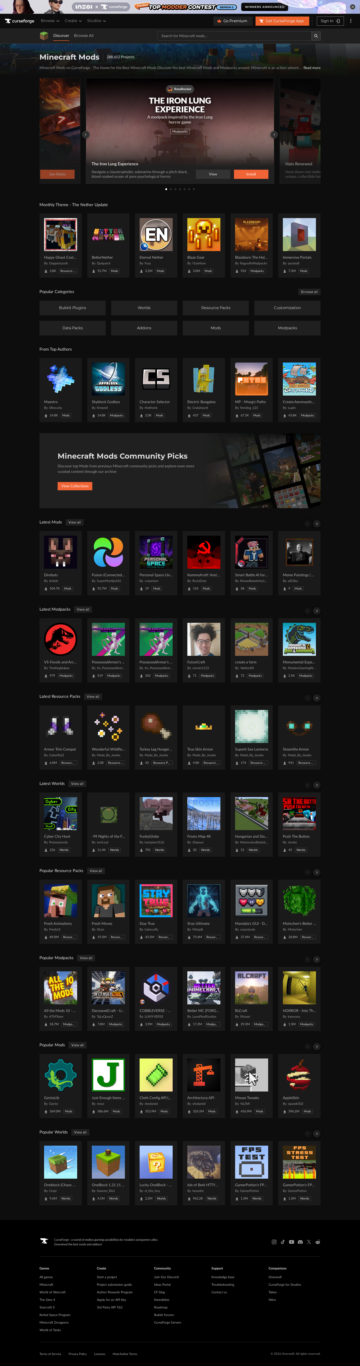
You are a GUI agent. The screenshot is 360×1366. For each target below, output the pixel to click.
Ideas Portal (162, 1284)
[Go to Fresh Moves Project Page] (108, 912)
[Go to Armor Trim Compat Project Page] (60, 737)
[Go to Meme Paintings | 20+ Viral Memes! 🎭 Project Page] (299, 563)
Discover (61, 35)
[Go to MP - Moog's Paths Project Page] (252, 390)
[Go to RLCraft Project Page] (252, 999)
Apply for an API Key (111, 1300)
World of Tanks (50, 1330)
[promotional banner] (180, 7)
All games (46, 1277)
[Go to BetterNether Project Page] (108, 245)
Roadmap (161, 1307)
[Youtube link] (291, 1242)
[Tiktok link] (283, 1242)
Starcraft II (47, 1307)
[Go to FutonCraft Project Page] (204, 650)
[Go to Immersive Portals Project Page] (299, 245)
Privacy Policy (78, 1354)
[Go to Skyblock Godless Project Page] (108, 390)
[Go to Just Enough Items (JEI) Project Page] (108, 1086)
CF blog (159, 1292)
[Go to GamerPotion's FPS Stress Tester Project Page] (299, 1173)
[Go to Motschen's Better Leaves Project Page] (299, 912)
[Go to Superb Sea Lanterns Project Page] (252, 737)
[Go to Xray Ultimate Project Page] (204, 912)
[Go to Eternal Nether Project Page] (156, 245)
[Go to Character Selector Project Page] (156, 390)
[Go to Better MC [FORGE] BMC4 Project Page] (204, 999)
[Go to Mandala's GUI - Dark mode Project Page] (252, 912)
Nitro (272, 1300)
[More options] (350, 21)
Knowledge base (222, 1277)
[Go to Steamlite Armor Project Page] (299, 737)
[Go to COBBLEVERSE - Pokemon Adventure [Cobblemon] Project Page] (156, 999)
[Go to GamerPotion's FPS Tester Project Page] (252, 1173)
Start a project (107, 1277)
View (213, 174)
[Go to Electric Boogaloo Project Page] (204, 390)
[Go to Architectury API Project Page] (204, 1086)
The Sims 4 (47, 1300)
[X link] (309, 1242)
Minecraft (46, 1284)
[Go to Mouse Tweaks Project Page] (252, 1086)
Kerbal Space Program (54, 1315)
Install (251, 174)
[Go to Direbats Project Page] (60, 563)
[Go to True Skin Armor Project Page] (204, 737)
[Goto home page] (20, 21)
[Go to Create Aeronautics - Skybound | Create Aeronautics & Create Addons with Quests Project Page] (299, 390)
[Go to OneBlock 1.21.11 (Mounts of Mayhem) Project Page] (108, 1173)
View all (74, 522)
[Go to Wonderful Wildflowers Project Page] (108, 737)
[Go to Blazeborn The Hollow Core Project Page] (252, 245)
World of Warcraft (52, 1292)
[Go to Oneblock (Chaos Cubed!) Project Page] (60, 1173)
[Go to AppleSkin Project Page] (299, 1086)
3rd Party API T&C (110, 1307)
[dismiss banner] (352, 7)
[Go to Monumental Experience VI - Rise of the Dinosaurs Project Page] (299, 650)
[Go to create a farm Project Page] (252, 650)
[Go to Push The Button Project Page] (299, 824)
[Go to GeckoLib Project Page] (60, 1086)
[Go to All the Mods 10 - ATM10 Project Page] (60, 999)
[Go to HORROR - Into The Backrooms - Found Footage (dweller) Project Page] (299, 999)
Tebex (273, 1292)
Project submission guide (114, 1284)
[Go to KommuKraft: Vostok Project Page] (204, 563)
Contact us (219, 1292)
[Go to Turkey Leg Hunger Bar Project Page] (156, 737)
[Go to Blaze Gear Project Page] (204, 245)
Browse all (309, 292)
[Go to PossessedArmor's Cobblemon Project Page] (156, 650)
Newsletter (161, 1300)
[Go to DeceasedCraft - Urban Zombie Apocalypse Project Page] (108, 999)
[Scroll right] (317, 523)
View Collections (75, 486)
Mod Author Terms (125, 1354)
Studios (97, 21)
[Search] (316, 36)
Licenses (99, 1354)
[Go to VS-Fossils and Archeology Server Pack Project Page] (60, 650)
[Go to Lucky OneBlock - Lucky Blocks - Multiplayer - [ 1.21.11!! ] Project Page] (156, 1173)
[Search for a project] (234, 36)
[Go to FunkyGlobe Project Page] (156, 824)
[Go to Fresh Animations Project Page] (60, 912)
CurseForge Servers (167, 1322)
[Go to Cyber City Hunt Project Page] (60, 824)
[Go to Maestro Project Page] (60, 390)
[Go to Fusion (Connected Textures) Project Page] (108, 563)
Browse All (83, 35)
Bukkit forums (164, 1315)
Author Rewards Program (115, 1292)
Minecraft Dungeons (54, 1322)
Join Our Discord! (166, 1277)
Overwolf (275, 1277)
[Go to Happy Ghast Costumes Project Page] (60, 245)
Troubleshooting (222, 1284)
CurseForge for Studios (285, 1284)
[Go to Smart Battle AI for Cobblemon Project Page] (252, 563)
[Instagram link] (274, 1242)
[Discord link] (300, 1242)
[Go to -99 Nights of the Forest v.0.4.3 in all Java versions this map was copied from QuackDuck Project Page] (108, 824)
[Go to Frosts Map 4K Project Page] (204, 824)
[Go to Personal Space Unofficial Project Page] (156, 563)
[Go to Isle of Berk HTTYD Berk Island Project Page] (204, 1173)
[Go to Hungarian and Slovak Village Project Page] (252, 824)
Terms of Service (50, 1354)
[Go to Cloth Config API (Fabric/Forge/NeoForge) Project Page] (156, 1086)
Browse (50, 21)
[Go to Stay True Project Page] (156, 912)
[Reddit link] (318, 1242)
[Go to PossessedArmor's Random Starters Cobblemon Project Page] (108, 650)
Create (74, 21)
